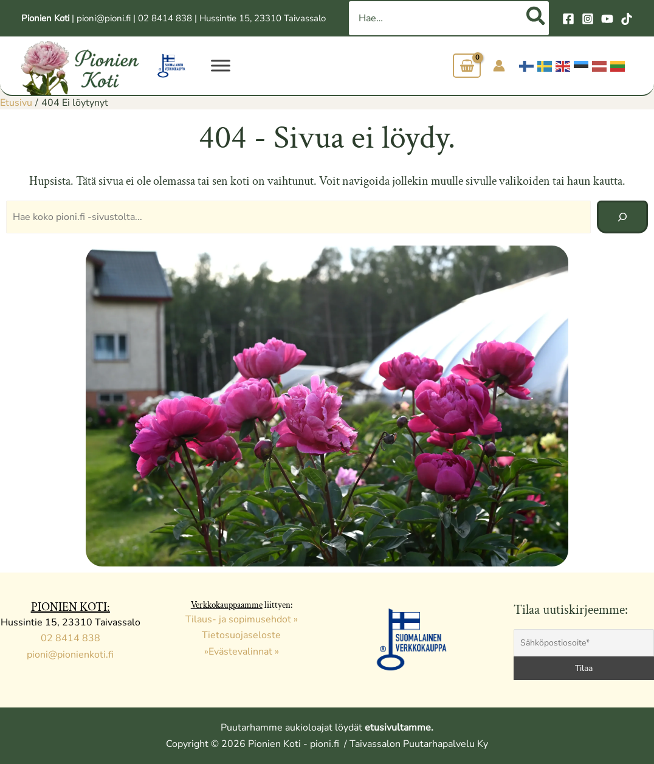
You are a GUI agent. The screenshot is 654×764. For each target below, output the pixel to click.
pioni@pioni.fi (104, 18)
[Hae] (536, 18)
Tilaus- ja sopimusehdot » (241, 619)
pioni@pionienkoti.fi (70, 654)
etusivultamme (398, 727)
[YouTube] (607, 19)
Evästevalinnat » (243, 651)
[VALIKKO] (220, 65)
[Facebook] (568, 19)
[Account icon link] (499, 66)
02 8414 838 (165, 18)
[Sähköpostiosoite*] (584, 642)
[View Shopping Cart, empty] (467, 65)
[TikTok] (627, 19)
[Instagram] (588, 19)
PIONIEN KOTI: (70, 607)
